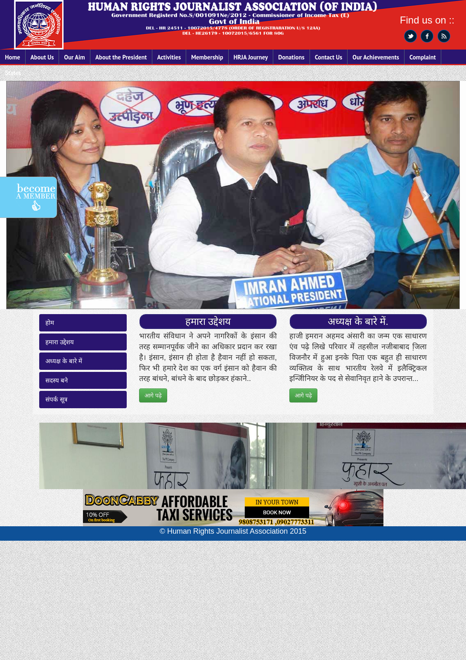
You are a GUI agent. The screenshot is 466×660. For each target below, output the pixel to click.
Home (12, 57)
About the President (121, 57)
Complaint (422, 57)
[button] (425, 195)
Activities (169, 57)
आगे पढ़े (153, 395)
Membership (207, 57)
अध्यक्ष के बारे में (64, 360)
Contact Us (328, 57)
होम (49, 322)
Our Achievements (375, 57)
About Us (42, 57)
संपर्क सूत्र (56, 399)
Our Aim (74, 57)
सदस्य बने (56, 380)
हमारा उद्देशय (59, 341)
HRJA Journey (251, 57)
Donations (291, 57)
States (13, 73)
